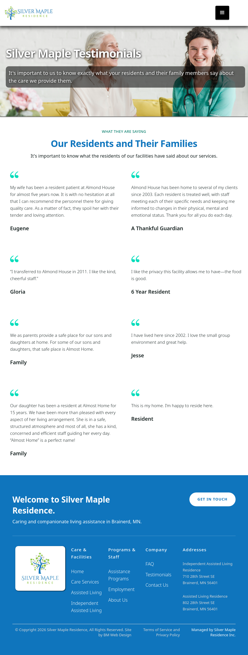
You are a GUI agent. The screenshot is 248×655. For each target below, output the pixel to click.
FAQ (150, 564)
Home (77, 571)
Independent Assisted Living (86, 607)
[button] (222, 13)
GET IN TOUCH (212, 499)
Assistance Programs (119, 575)
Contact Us (157, 585)
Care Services (85, 582)
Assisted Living (86, 592)
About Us (118, 600)
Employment (121, 589)
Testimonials (158, 574)
